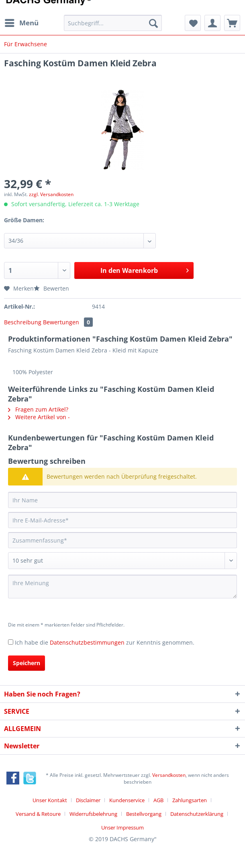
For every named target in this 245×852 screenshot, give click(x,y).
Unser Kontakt (50, 800)
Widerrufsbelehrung (93, 813)
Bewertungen (68, 322)
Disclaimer (88, 800)
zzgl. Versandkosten (51, 194)
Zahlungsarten (189, 800)
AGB (158, 800)
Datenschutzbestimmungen (87, 642)
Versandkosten (169, 775)
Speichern (26, 663)
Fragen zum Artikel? (38, 409)
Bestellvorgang (143, 813)
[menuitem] (21, 23)
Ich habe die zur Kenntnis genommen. (104, 642)
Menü (22, 21)
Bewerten (51, 288)
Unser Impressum (122, 827)
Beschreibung (22, 322)
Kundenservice (127, 800)
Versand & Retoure (38, 813)
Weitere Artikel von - (39, 417)
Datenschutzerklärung (196, 813)
